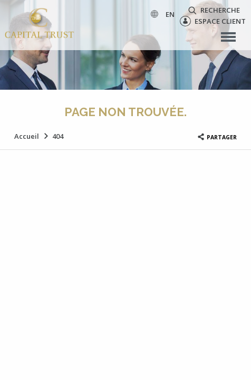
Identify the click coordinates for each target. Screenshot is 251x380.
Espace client (213, 21)
